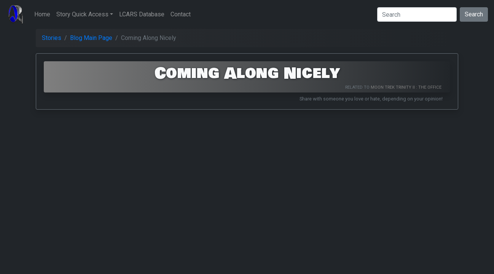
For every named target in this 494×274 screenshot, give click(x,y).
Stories (51, 37)
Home (42, 14)
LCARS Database (141, 14)
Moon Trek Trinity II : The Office (406, 87)
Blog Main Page (91, 37)
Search (474, 14)
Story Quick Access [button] (82, 14)
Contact (181, 14)
